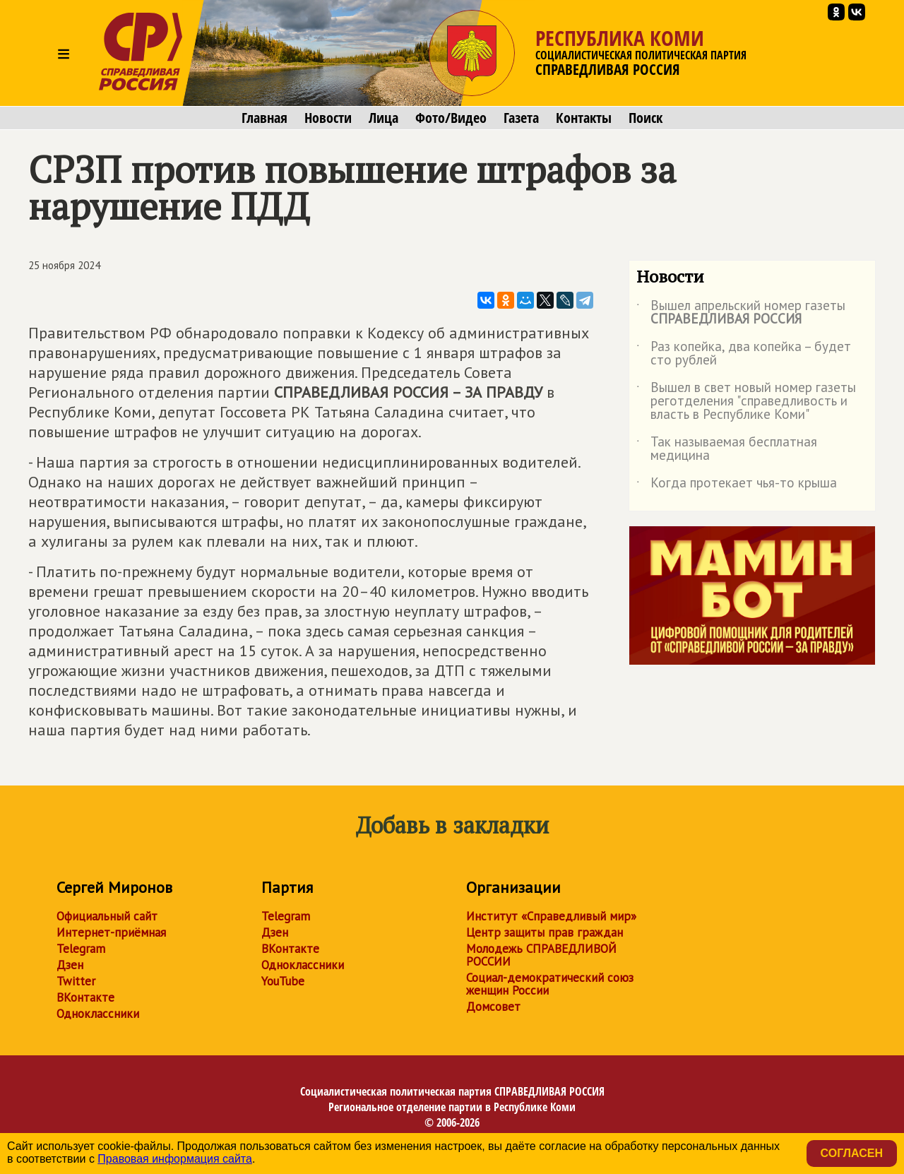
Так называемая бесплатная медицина (726, 449)
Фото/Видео (451, 118)
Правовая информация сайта (174, 1159)
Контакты (584, 118)
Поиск (645, 118)
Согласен (852, 1153)
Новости (328, 118)
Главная (264, 118)
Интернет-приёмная (111, 932)
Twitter (75, 981)
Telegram (80, 948)
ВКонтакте (85, 997)
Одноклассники (97, 1013)
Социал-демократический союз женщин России (550, 984)
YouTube (282, 981)
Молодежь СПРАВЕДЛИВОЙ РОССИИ (541, 955)
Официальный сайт (106, 916)
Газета (521, 118)
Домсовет (493, 1006)
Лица (383, 118)
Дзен (69, 965)
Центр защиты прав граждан (544, 932)
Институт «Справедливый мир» (551, 916)
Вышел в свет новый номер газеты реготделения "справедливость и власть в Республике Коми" (746, 401)
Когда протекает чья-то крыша (736, 485)
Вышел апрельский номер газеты (740, 313)
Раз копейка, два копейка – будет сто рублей (743, 354)
